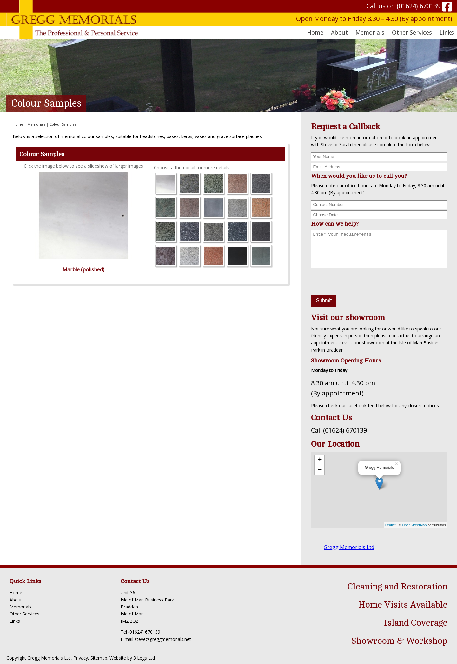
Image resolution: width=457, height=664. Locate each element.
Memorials (36, 124)
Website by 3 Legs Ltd (132, 658)
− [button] (320, 470)
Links (447, 32)
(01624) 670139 (418, 6)
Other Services (24, 614)
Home (315, 32)
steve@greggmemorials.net (163, 639)
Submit (324, 300)
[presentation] (359, 282)
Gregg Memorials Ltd (349, 547)
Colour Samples (63, 124)
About (16, 600)
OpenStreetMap (414, 525)
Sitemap (98, 658)
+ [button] (320, 460)
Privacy (80, 658)
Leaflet (390, 525)
